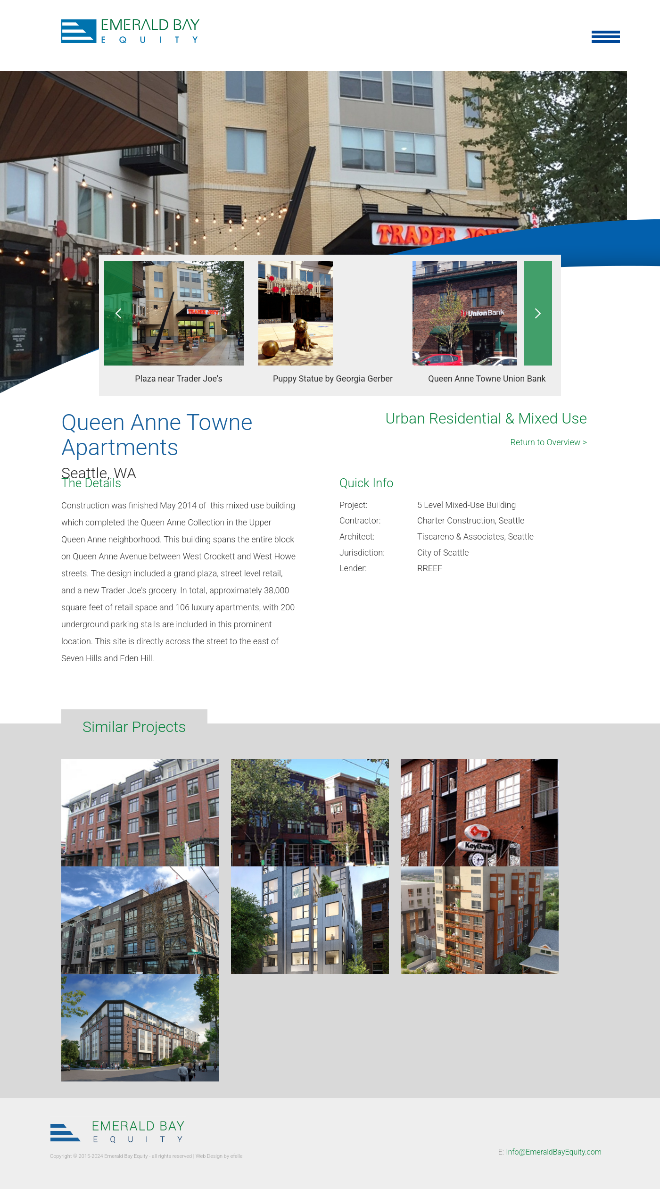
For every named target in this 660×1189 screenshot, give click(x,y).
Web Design (209, 1156)
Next (538, 313)
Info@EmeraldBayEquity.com (554, 1151)
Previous (118, 313)
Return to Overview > (549, 442)
